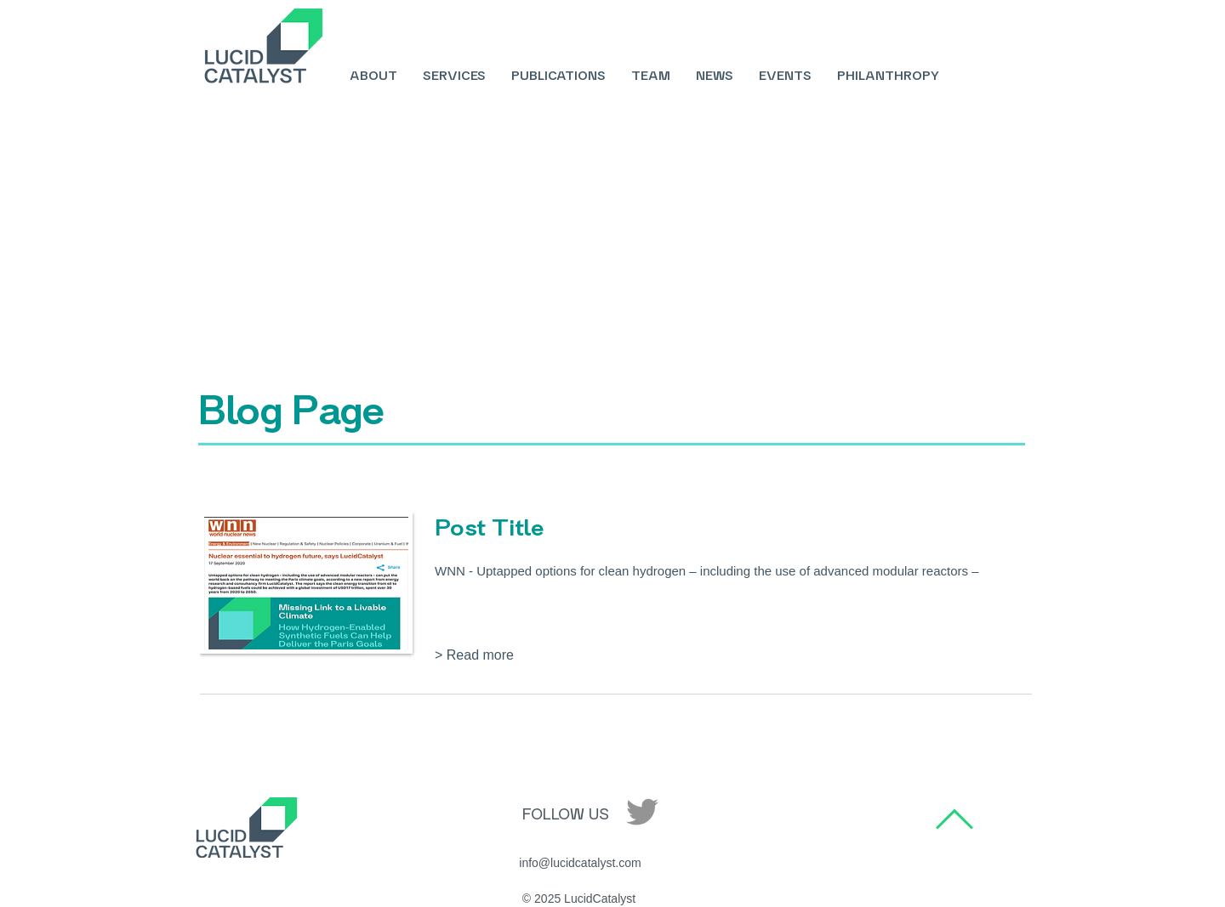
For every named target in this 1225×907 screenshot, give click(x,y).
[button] (491, 655)
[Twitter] (642, 812)
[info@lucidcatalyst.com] (580, 863)
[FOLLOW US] (565, 814)
